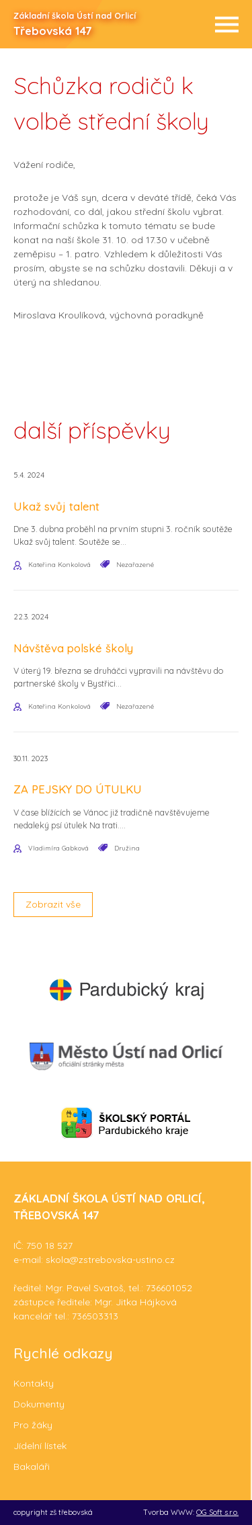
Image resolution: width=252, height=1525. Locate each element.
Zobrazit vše (53, 904)
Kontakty (33, 1383)
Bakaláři (31, 1467)
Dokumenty (39, 1404)
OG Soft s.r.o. (217, 1512)
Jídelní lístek (40, 1446)
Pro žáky (32, 1425)
